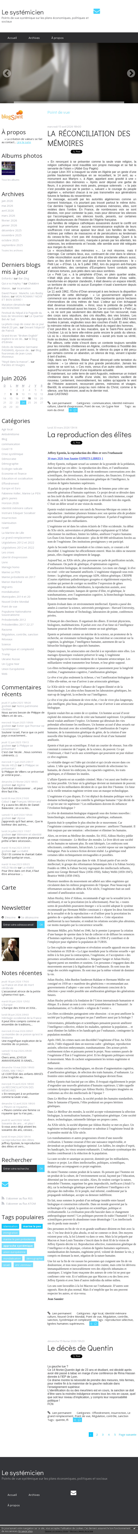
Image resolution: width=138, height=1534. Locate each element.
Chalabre (33, 283)
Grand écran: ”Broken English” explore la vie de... (20, 337)
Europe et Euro (11, 488)
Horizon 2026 (10, 503)
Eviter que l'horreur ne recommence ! (23, 727)
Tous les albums (10, 179)
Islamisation (9, 522)
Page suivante (127, 1434)
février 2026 (9, 220)
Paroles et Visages (13, 365)
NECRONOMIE (11, 308)
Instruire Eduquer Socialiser (19, 513)
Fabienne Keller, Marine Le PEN (21, 493)
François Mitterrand (29, 801)
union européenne (14, 1252)
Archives (34, 38)
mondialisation (10, 591)
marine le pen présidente (18, 1239)
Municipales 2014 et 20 (16, 596)
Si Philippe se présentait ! (17, 747)
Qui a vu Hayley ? (12, 283)
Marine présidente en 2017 (18, 577)
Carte (9, 887)
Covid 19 (7, 448)
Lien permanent (59, 403)
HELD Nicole (9, 867)
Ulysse (21, 818)
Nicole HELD (9, 765)
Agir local (7, 429)
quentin (60, 1420)
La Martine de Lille (13, 532)
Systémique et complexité (18, 649)
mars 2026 (8, 215)
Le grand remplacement (16, 537)
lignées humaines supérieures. (66, 1323)
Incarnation (24, 288)
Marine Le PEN (11, 572)
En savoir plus (26, 1531)
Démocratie (9, 458)
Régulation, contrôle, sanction (20, 634)
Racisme (7, 629)
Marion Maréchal (12, 581)
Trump (6, 654)
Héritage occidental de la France (22, 1018)
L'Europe (7, 1004)
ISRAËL (6, 1054)
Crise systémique (12, 454)
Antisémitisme (10, 434)
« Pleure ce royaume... (15, 1107)
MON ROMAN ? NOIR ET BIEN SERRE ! (22, 297)
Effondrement (10, 483)
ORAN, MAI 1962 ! (13, 1070)
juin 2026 (7, 200)
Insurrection (9, 517)
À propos (57, 38)
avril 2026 (8, 210)
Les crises (8, 552)
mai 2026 (7, 205)
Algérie (21, 785)
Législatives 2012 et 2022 (18, 542)
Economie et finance (14, 473)
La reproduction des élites (18, 1140)
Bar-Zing (24, 278)
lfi (67, 1420)
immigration (10, 1232)
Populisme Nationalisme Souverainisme (16, 613)
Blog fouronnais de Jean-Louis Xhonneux (21, 353)
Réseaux (7, 639)
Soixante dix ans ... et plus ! (18, 1123)
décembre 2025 (12, 230)
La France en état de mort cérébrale (18, 986)
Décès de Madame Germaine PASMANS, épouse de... (20, 348)
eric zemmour (23, 1265)
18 (29, 398)
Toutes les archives (12, 250)
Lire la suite (24, 142)
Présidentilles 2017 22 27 (18, 624)
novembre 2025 (12, 235)
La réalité (22, 851)
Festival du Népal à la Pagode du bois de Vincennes (22, 314)
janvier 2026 (9, 225)
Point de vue (9, 606)
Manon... (7, 288)
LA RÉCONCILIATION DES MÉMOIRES (18, 1088)
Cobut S (6, 801)
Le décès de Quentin (80, 1348)
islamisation (10, 1226)
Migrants (7, 586)
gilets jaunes (9, 498)
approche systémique (18, 1245)
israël (6, 1265)
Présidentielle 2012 (14, 619)
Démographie (10, 463)
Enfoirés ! (7, 278)
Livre (5, 562)
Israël (5, 527)
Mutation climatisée (14, 304)
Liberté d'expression (14, 557)
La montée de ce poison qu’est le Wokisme (22, 1035)
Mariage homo (10, 567)
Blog (4, 439)
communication (11, 444)
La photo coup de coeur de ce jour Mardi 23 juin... (23, 325)
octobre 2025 (10, 240)
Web (4, 673)
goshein (6, 706)
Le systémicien (23, 11)
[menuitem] (12, 37)
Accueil (12, 38)
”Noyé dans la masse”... (16, 361)
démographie (34, 1258)
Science (6, 644)
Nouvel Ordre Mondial (15, 601)
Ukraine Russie (11, 659)
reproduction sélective (119, 1320)
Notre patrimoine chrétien (20, 707)
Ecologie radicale (12, 468)
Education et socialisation (17, 478)
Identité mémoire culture (17, 508)
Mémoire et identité (29, 834)
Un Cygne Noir (10, 663)
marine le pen (32, 1226)
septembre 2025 (12, 245)
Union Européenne (13, 668)
